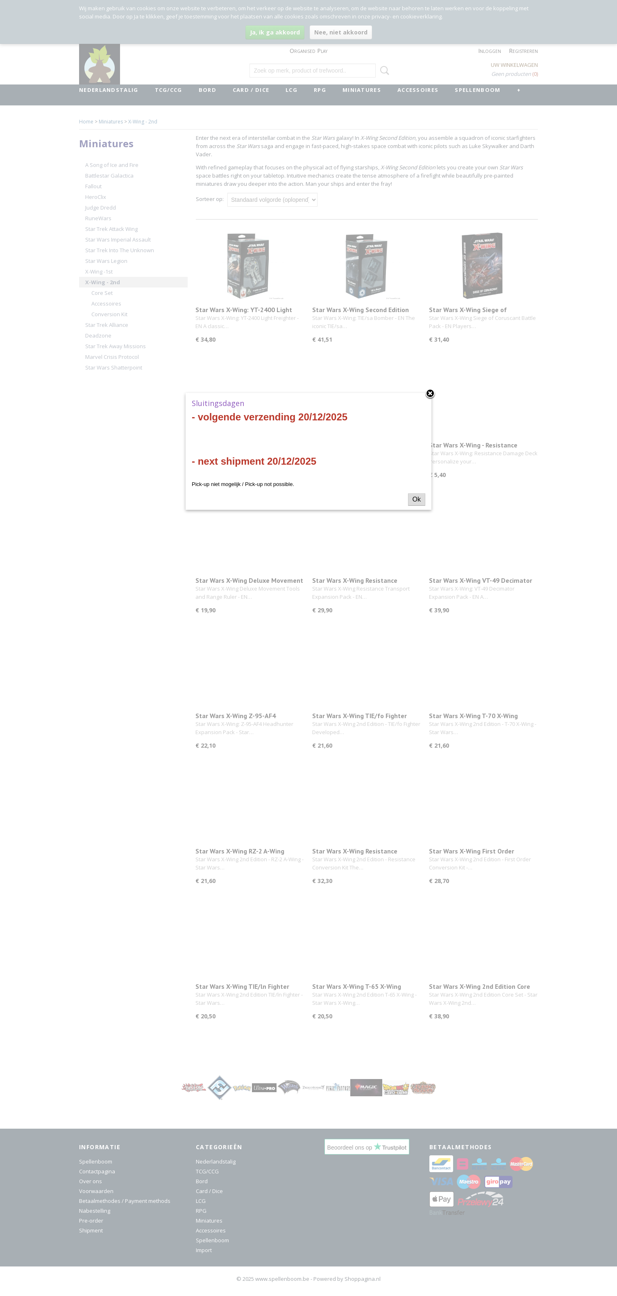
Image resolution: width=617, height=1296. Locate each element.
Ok (417, 499)
